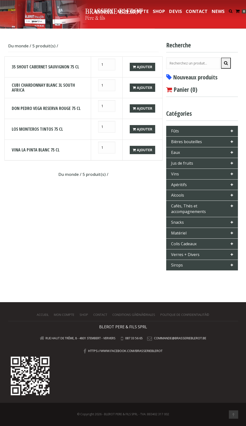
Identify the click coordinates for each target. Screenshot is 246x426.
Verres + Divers (185, 254)
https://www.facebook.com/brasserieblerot (125, 351)
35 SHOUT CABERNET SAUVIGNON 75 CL (45, 67)
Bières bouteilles (186, 141)
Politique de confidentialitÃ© (184, 314)
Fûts (175, 131)
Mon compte (133, 11)
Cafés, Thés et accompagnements (188, 208)
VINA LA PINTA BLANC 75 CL (35, 150)
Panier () (185, 89)
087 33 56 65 (133, 338)
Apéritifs (179, 184)
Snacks (177, 222)
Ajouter (142, 66)
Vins (175, 174)
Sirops (177, 265)
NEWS (217, 11)
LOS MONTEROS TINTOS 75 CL (37, 129)
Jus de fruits (182, 163)
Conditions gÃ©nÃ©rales (133, 314)
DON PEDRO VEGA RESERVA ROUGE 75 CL (46, 108)
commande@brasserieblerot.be (180, 338)
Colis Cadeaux (184, 243)
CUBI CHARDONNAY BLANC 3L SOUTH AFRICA (43, 87)
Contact (197, 11)
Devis (175, 11)
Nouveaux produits (195, 77)
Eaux (175, 152)
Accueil (103, 11)
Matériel (179, 233)
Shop (159, 11)
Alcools (177, 195)
